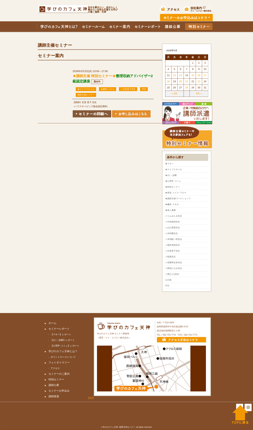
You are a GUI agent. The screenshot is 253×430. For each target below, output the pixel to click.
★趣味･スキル (107, 89)
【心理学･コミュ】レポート (65, 345)
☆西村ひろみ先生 (173, 268)
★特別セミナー (172, 187)
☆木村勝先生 (171, 233)
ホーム (52, 322)
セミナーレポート (59, 328)
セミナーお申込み (59, 390)
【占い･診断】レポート (63, 340)
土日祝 (168, 280)
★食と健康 (170, 210)
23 (198, 81)
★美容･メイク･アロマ (175, 192)
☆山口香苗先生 (172, 227)
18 (168, 81)
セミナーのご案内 (59, 373)
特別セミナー (56, 379)
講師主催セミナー (85, 95)
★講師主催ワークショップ (177, 198)
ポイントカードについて (63, 357)
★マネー (169, 163)
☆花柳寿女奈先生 (173, 262)
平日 (144, 89)
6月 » (199, 93)
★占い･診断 (171, 175)
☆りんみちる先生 (173, 216)
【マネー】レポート (61, 334)
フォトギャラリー (59, 362)
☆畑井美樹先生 (172, 245)
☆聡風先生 (170, 256)
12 (174, 75)
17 (205, 75)
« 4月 (174, 93)
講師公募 (53, 384)
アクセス (55, 368)
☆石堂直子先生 (128, 89)
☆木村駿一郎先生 (173, 239)
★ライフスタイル (85, 89)
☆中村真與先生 (172, 222)
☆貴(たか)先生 (172, 274)
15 (193, 75)
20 (180, 81)
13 (180, 75)
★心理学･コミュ (173, 181)
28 (186, 87)
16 (198, 75)
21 (186, 81)
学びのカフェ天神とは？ (62, 351)
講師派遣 (53, 396)
